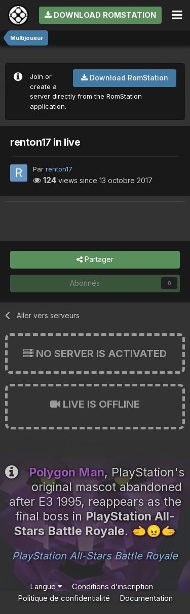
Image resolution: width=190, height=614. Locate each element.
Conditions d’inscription (112, 586)
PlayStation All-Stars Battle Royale (95, 556)
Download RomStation (100, 15)
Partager (95, 259)
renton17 (59, 169)
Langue (46, 586)
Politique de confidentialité (64, 598)
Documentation (146, 598)
